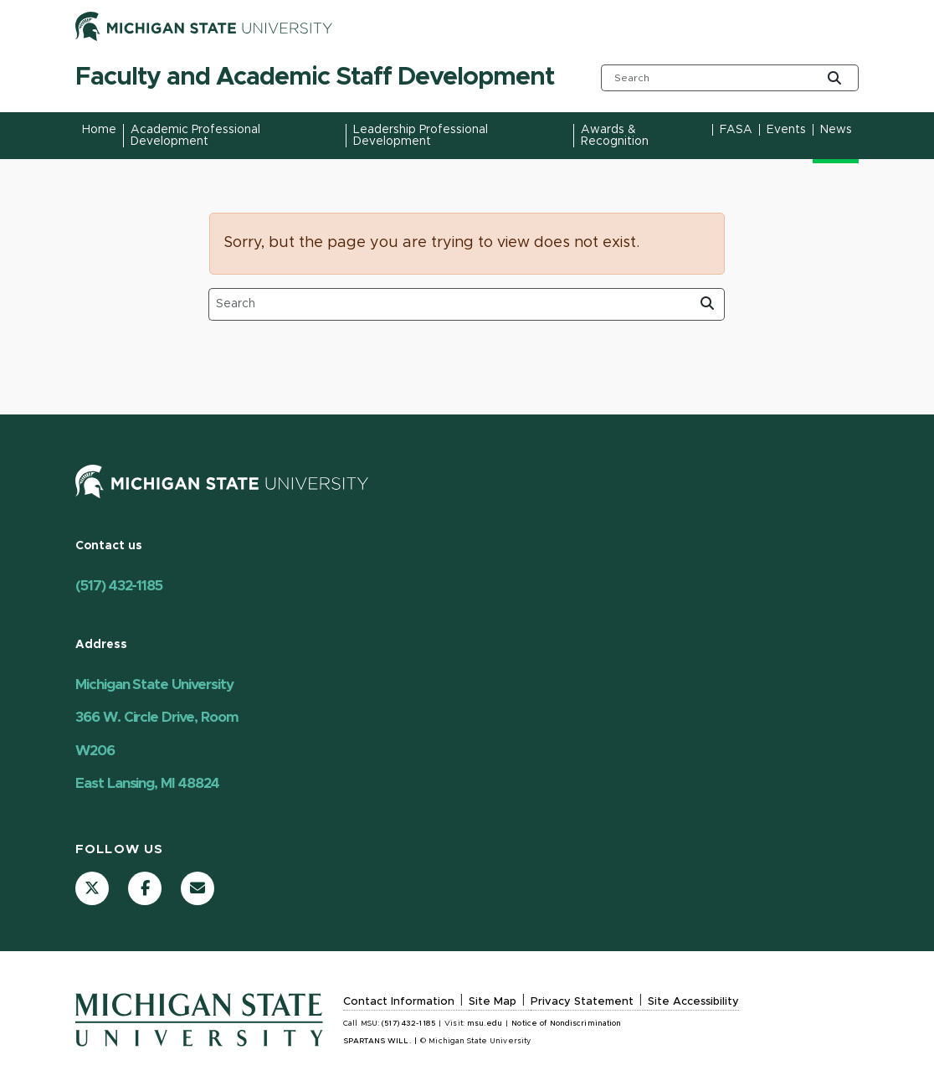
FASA (736, 130)
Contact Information (398, 1001)
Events (786, 130)
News (836, 130)
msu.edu (484, 1023)
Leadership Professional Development (420, 135)
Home (99, 130)
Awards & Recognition (615, 135)
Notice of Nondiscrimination (566, 1023)
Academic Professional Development (195, 135)
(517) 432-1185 (118, 586)
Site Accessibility (693, 1001)
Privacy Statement (582, 1001)
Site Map (492, 1001)
